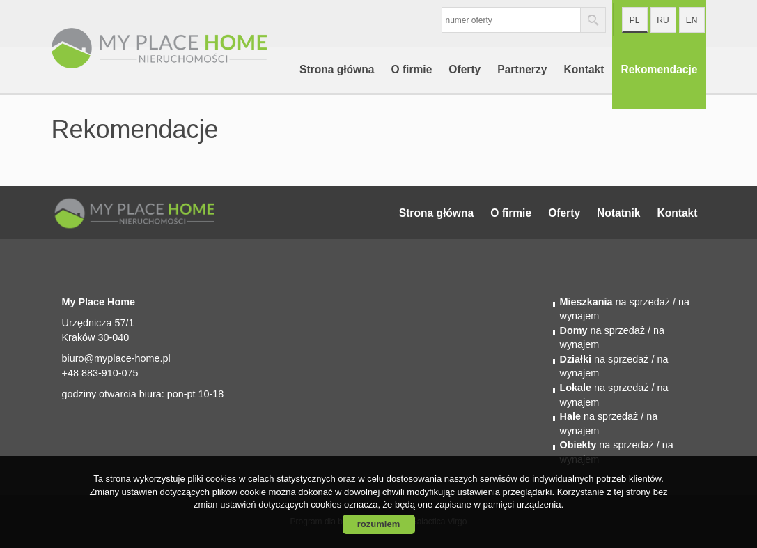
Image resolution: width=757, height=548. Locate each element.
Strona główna (336, 69)
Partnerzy (522, 69)
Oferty (464, 69)
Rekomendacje (659, 69)
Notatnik (618, 213)
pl (635, 20)
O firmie (411, 69)
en (692, 20)
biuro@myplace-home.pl (116, 358)
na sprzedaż (615, 301)
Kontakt (583, 69)
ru (663, 20)
